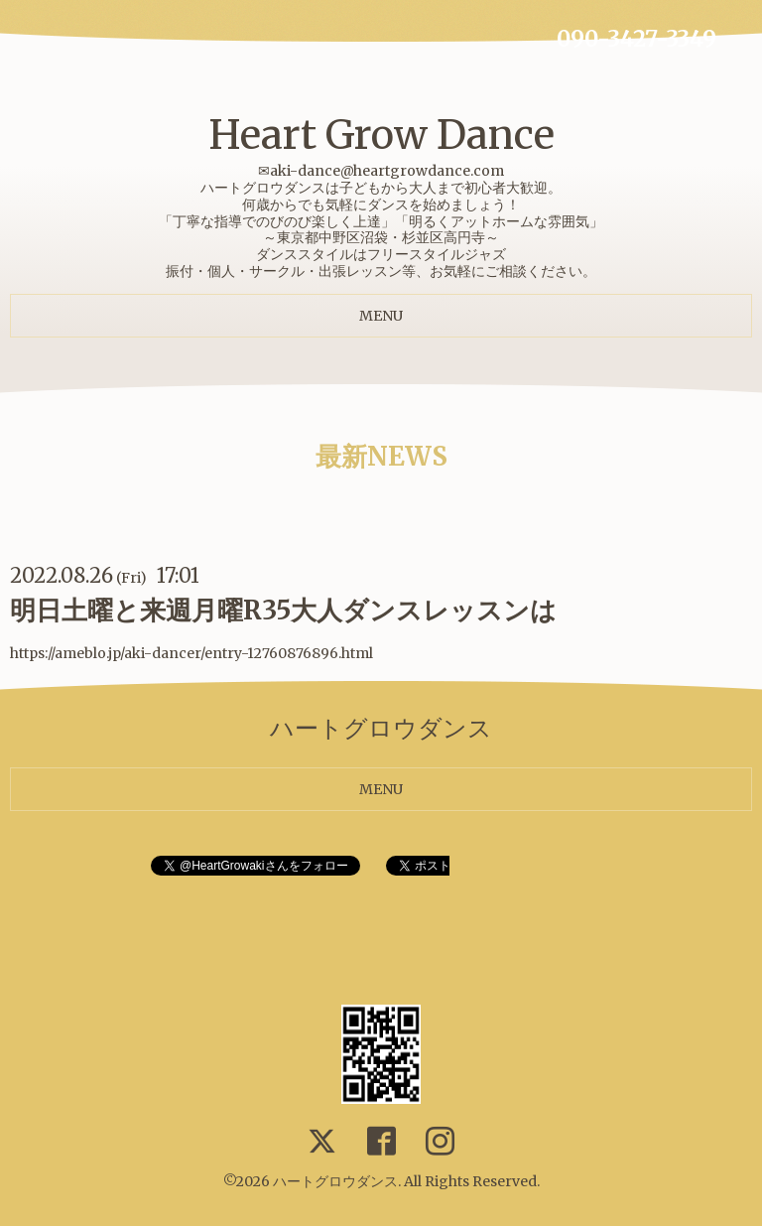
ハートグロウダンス (335, 1181)
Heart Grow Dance (381, 135)
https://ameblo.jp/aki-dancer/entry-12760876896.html (191, 653)
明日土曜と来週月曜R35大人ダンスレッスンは (283, 610)
